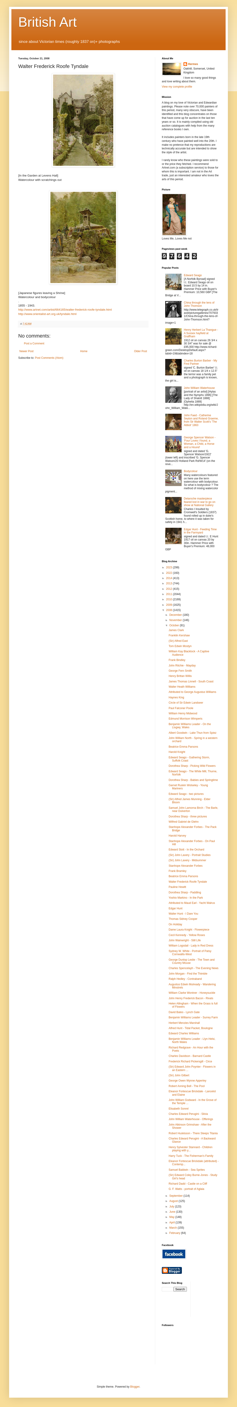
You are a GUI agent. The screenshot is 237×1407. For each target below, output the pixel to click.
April (172, 1222)
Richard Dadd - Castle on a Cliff (188, 1183)
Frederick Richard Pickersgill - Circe (190, 1061)
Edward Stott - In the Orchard (186, 849)
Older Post (140, 351)
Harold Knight (177, 752)
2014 (169, 578)
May (172, 1217)
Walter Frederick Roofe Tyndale (188, 881)
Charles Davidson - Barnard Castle (190, 1056)
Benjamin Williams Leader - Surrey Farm (193, 1017)
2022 (169, 573)
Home (84, 351)
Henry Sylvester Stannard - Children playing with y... (190, 1149)
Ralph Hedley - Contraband (185, 978)
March (173, 1227)
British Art (47, 22)
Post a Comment (34, 343)
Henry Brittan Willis (180, 676)
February (175, 1233)
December (176, 614)
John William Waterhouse (199, 388)
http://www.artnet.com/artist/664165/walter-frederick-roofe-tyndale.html (65, 309)
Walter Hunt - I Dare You (183, 913)
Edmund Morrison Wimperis (185, 718)
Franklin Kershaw (179, 635)
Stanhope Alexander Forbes (186, 865)
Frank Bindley (177, 660)
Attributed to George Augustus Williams (192, 692)
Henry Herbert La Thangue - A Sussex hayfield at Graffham (201, 333)
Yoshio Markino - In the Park (186, 897)
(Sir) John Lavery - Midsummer (187, 860)
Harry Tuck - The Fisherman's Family (191, 1155)
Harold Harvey (177, 835)
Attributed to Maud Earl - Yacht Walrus (192, 903)
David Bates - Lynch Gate (184, 1012)
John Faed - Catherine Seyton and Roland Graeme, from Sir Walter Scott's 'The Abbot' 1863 (201, 420)
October (174, 625)
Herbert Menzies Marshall (184, 1023)
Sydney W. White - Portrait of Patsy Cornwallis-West (190, 952)
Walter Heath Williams (182, 686)
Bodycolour (191, 471)
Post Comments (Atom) (49, 357)
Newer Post (26, 351)
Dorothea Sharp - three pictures (188, 816)
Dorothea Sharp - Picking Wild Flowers (192, 765)
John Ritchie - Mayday (182, 665)
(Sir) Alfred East (178, 640)
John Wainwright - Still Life (185, 940)
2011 (169, 594)
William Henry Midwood (183, 713)
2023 (169, 567)
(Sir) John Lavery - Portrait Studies (190, 855)
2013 (169, 583)
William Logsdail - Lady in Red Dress (191, 945)
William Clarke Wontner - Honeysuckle (192, 992)
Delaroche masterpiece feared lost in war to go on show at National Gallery (199, 502)
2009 (169, 604)
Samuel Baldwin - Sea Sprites (187, 1169)
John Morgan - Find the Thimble (188, 973)
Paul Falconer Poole (181, 708)
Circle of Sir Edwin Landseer (186, 702)
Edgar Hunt (176, 908)
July (172, 1206)
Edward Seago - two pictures (186, 794)
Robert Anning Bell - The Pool (187, 1086)
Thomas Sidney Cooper (183, 919)
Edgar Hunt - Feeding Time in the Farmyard (200, 531)
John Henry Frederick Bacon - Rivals (191, 998)
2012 (169, 588)
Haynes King (176, 697)
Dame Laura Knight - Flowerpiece (189, 929)
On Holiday (175, 924)
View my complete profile (177, 86)
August (174, 1201)
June (172, 1211)
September (176, 1195)
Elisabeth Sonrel (178, 1108)
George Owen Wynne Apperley (187, 1080)
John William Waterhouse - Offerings (191, 1119)
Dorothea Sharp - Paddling (185, 892)
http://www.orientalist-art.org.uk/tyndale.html (47, 314)
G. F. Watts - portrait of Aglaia (186, 1189)
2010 (169, 599)
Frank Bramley (177, 871)
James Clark (176, 630)
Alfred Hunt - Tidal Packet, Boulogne (191, 1028)
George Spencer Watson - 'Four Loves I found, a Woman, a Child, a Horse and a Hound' (200, 442)
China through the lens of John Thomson (199, 304)
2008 (169, 610)
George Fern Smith (180, 670)
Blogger (134, 1386)
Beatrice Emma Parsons (183, 746)
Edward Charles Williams (184, 1033)
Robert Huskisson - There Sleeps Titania (193, 1133)
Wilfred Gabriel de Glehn (183, 821)
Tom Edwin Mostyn (180, 646)
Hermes (193, 64)
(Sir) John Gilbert (179, 1075)
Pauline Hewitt (177, 887)
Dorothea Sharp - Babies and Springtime (193, 780)
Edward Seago (193, 275)
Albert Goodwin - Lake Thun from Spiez (192, 732)
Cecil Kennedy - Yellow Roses (187, 935)
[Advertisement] (214, 1299)
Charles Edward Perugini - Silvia (188, 1114)
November (176, 620)
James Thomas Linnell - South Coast (191, 681)
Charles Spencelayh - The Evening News (194, 968)
